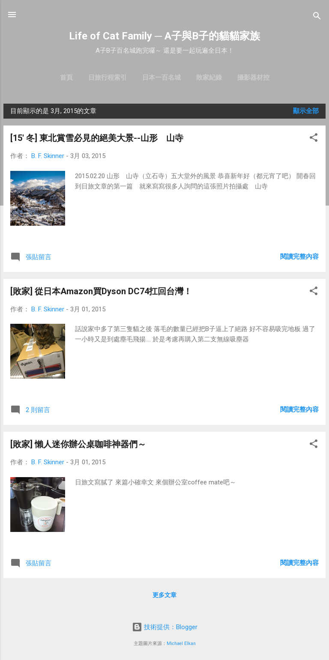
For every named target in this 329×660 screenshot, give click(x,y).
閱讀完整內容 (299, 256)
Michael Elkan (181, 643)
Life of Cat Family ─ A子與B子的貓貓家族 (164, 36)
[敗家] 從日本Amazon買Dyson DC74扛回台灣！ (101, 291)
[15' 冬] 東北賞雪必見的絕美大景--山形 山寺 (96, 138)
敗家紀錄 (209, 77)
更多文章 (164, 594)
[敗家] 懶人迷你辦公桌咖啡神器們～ (78, 444)
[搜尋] (317, 17)
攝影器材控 (253, 77)
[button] (313, 139)
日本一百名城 (161, 77)
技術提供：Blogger (164, 627)
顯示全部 (306, 111)
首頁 (66, 77)
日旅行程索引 (107, 77)
